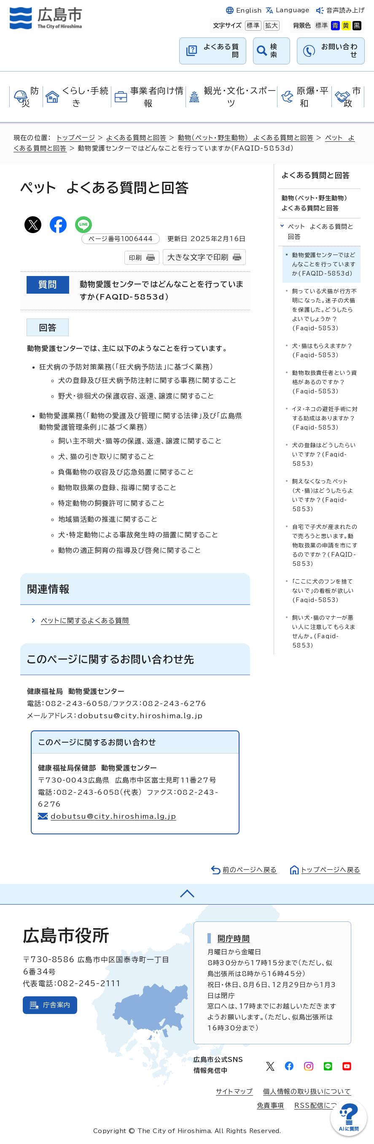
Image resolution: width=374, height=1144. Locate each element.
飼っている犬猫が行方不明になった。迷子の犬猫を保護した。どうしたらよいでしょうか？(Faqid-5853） (324, 310)
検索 (273, 50)
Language (292, 10)
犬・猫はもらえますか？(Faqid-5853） (322, 350)
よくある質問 (221, 50)
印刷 (135, 258)
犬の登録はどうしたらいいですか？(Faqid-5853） (324, 455)
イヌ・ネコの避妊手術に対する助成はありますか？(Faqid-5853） (325, 418)
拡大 (271, 25)
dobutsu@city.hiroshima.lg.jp (113, 816)
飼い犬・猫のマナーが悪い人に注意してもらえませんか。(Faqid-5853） (323, 631)
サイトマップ (234, 1091)
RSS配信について (322, 1105)
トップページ (76, 138)
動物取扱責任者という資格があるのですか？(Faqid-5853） (324, 382)
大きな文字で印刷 (198, 257)
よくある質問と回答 (136, 138)
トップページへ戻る (331, 870)
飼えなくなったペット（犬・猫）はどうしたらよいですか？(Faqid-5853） (322, 495)
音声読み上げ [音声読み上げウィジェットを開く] (345, 10)
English (249, 10)
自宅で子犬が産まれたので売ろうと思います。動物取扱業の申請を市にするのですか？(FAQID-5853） (325, 545)
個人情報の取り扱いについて (307, 1091)
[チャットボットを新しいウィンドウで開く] (349, 1134)
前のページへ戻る (250, 870)
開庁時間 (234, 938)
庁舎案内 (56, 1005)
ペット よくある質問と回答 (321, 231)
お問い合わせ (339, 50)
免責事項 (270, 1105)
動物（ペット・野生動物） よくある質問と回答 (246, 138)
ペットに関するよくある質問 (85, 620)
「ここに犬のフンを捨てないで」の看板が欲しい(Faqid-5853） (323, 591)
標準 (252, 25)
